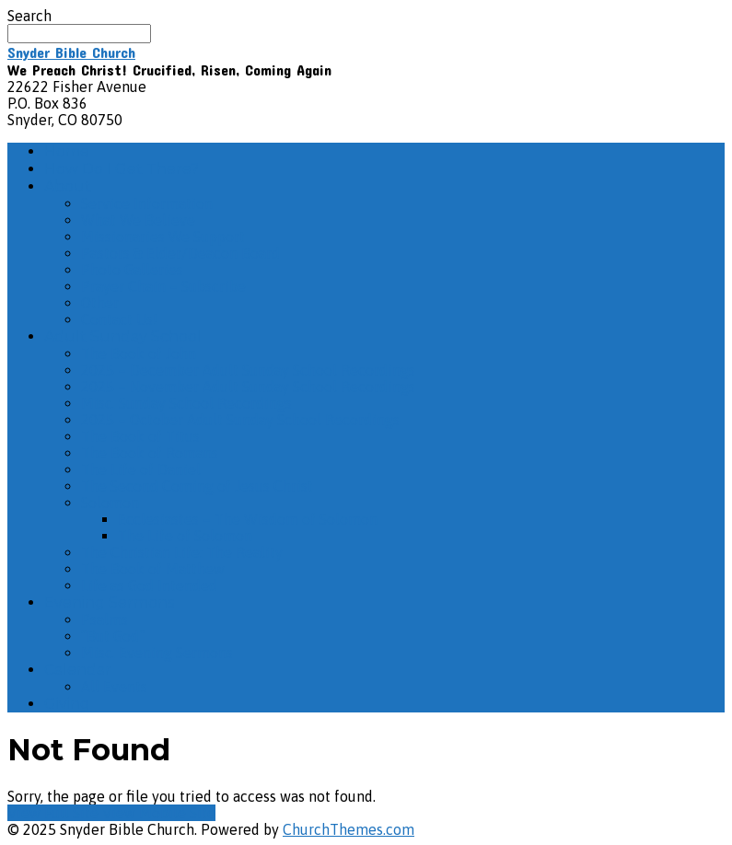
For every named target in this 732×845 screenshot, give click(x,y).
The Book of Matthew (153, 569)
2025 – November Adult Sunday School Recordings (248, 386)
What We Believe (138, 220)
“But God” (113, 636)
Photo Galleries (132, 269)
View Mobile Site (158, 812)
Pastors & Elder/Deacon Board (180, 253)
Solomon (110, 502)
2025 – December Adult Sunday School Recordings (248, 370)
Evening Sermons (109, 602)
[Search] (79, 33)
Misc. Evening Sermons (157, 652)
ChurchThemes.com (348, 829)
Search (29, 15)
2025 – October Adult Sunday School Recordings (240, 419)
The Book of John (138, 353)
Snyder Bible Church (71, 52)
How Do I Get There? (121, 169)
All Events (114, 686)
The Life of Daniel (141, 469)
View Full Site (54, 812)
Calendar (77, 669)
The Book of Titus (140, 436)
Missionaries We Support (163, 236)
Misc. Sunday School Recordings (186, 403)
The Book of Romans (149, 453)
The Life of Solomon (185, 535)
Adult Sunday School (123, 336)
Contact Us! (119, 319)
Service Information (147, 203)
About (67, 186)
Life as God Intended (149, 585)
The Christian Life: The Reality (182, 552)
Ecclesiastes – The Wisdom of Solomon (248, 519)
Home (66, 151)
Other (100, 303)
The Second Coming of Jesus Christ (197, 486)
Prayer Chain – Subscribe (163, 286)
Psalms (104, 619)
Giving (67, 703)
